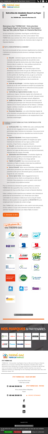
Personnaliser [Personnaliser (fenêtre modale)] (26, 432)
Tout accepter (8, 432)
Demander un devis (12, 215)
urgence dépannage (34, 395)
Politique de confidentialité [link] (38, 432)
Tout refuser (17, 432)
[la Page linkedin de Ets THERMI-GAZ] (45, 1)
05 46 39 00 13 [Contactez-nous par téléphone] (15, 395)
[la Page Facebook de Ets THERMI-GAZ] (40, 1)
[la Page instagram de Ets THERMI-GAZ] (42, 1)
